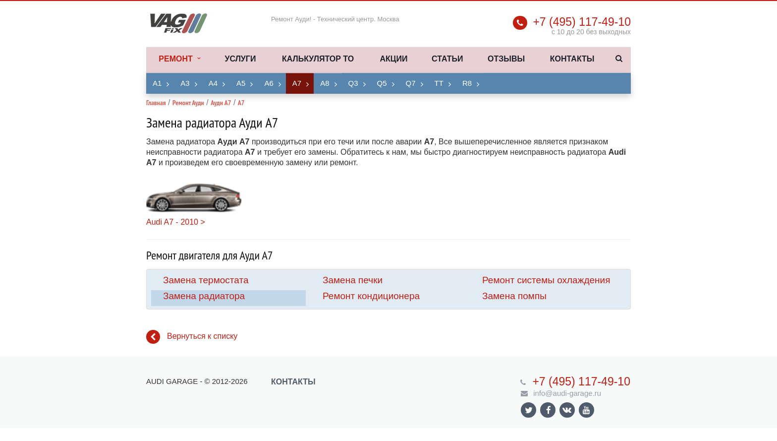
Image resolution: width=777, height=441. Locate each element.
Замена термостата (205, 280)
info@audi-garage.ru (567, 393)
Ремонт (179, 59)
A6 (268, 83)
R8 (467, 83)
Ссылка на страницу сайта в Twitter (529, 410)
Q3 (353, 83)
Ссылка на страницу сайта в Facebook (548, 410)
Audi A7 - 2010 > (175, 222)
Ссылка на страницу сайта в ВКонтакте (566, 409)
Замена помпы (514, 296)
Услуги (240, 59)
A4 (213, 83)
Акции (393, 59)
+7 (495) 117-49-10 (582, 21)
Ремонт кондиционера (371, 296)
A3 (184, 83)
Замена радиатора (204, 296)
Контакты (572, 59)
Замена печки (353, 280)
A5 (240, 83)
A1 (157, 83)
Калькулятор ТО (318, 59)
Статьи (447, 59)
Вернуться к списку (191, 337)
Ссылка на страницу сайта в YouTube (586, 410)
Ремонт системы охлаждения (546, 280)
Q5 (382, 83)
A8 (324, 83)
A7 (296, 83)
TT (439, 83)
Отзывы (506, 59)
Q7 (411, 83)
